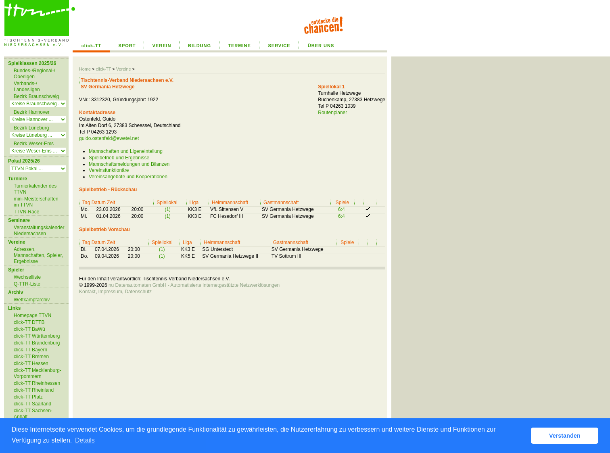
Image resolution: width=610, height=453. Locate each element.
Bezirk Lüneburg (31, 128)
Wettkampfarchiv (32, 300)
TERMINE (239, 45)
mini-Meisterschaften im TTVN (36, 202)
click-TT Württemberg (37, 336)
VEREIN (161, 45)
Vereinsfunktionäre (109, 170)
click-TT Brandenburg (37, 343)
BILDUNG (199, 45)
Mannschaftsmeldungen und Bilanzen (129, 164)
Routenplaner (332, 112)
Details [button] (85, 440)
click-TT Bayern (30, 350)
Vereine (123, 69)
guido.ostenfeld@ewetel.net (109, 138)
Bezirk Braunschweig (36, 96)
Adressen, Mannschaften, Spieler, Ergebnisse (38, 255)
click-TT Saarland (32, 404)
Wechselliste (27, 277)
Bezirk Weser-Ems (34, 143)
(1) (168, 209)
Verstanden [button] (565, 435)
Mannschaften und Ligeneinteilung (126, 151)
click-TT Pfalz (28, 397)
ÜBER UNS (321, 45)
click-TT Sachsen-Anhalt (33, 414)
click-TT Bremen (31, 356)
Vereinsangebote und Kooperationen (128, 177)
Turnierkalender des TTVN (35, 189)
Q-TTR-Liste (27, 284)
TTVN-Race (26, 212)
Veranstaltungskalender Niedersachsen (39, 230)
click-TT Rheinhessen (37, 383)
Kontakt (87, 291)
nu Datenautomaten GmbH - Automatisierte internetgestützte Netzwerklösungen (194, 285)
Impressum (110, 291)
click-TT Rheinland (34, 390)
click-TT (91, 45)
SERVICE (279, 45)
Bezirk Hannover (32, 112)
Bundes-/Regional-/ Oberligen (34, 73)
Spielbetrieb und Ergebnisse (119, 158)
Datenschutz (138, 291)
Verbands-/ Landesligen (27, 86)
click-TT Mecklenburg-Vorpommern (37, 373)
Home (85, 69)
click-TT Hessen (31, 363)
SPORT (127, 45)
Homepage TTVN (32, 315)
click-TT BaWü (29, 329)
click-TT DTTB (29, 322)
